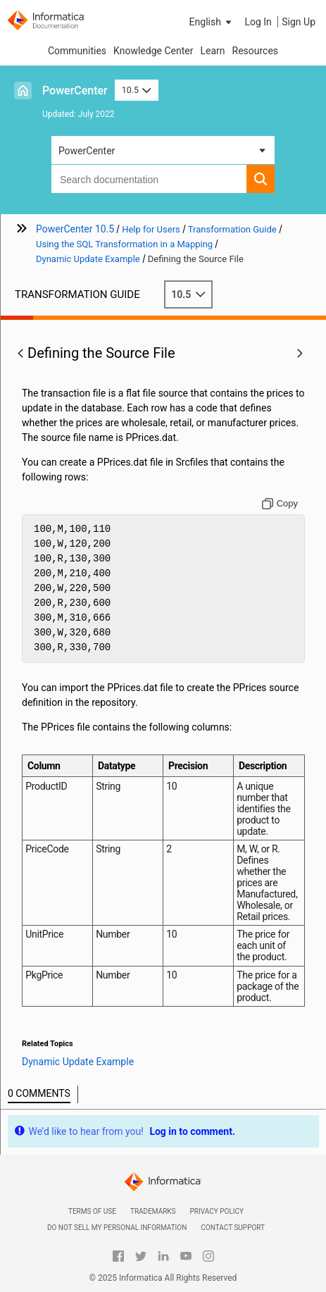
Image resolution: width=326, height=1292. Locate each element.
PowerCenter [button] (86, 150)
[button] (212, 22)
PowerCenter (75, 90)
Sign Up (298, 21)
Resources (255, 50)
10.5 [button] (136, 90)
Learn (212, 50)
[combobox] (148, 179)
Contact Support (233, 1227)
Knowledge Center (153, 50)
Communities (77, 50)
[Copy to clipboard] (280, 504)
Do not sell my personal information (117, 1227)
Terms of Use (92, 1211)
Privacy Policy (217, 1211)
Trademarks (153, 1211)
